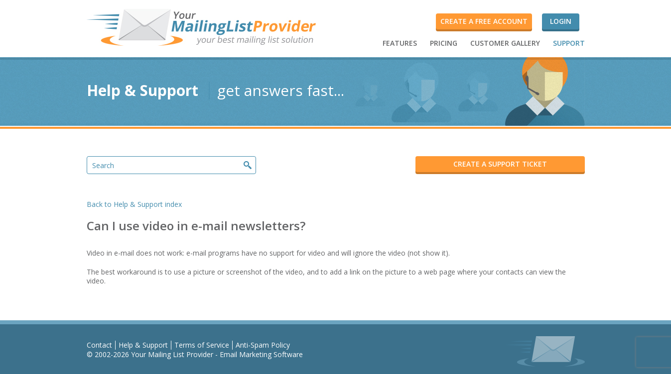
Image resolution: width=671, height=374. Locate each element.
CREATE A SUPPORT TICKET (500, 164)
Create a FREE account (484, 21)
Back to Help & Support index (134, 204)
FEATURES (400, 43)
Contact (99, 345)
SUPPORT (569, 43)
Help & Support (143, 345)
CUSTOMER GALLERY (505, 43)
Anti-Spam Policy (263, 345)
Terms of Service (201, 345)
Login (560, 21)
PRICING (443, 43)
